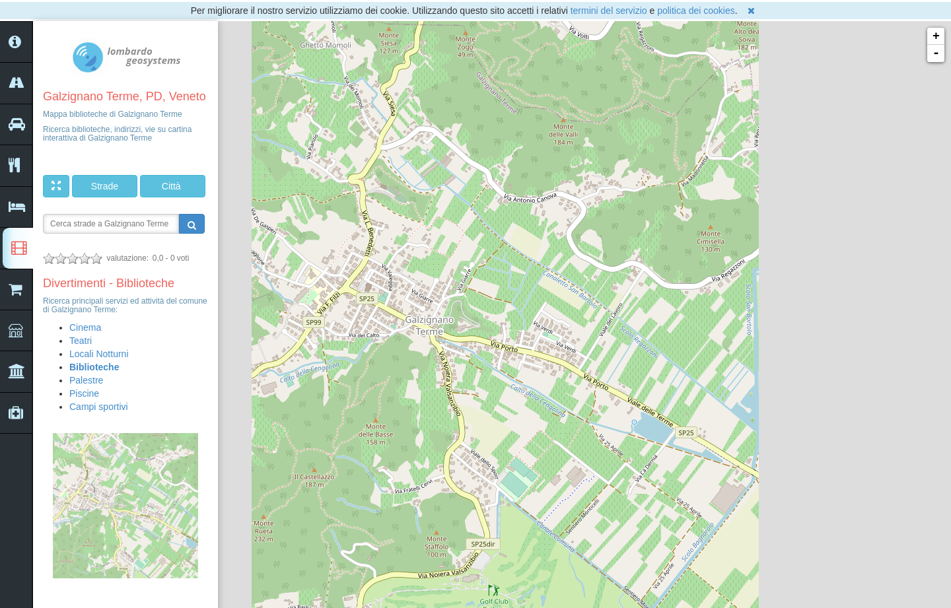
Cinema (85, 327)
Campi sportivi (98, 406)
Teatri (80, 340)
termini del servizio (609, 10)
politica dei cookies (696, 10)
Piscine (84, 393)
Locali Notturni (99, 354)
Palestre (86, 380)
